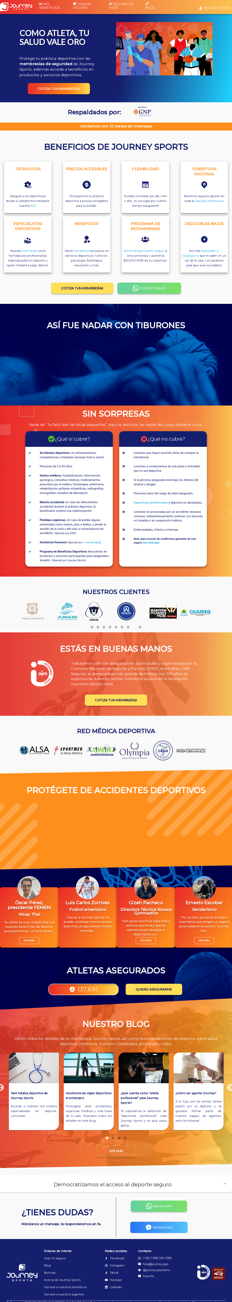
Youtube (113, 1262)
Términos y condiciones (209, 1285)
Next (229, 1077)
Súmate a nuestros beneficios (65, 1269)
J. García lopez (91, 542)
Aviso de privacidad (172, 1285)
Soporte (146, 1258)
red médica (30, 251)
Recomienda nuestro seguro (144, 251)
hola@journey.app (153, 1246)
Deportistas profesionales (151, 502)
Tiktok (111, 1255)
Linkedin (113, 1269)
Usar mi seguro (82, 6)
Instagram (114, 1247)
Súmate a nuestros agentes (64, 1276)
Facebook (114, 1240)
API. (34, 206)
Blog (150, 6)
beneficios (82, 251)
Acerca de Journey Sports (62, 1262)
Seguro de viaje (121, 6)
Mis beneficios (49, 6)
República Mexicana (209, 201)
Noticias (49, 1255)
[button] (116, 1166)
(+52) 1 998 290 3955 (155, 1240)
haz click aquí (151, 542)
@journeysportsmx (154, 1252)
